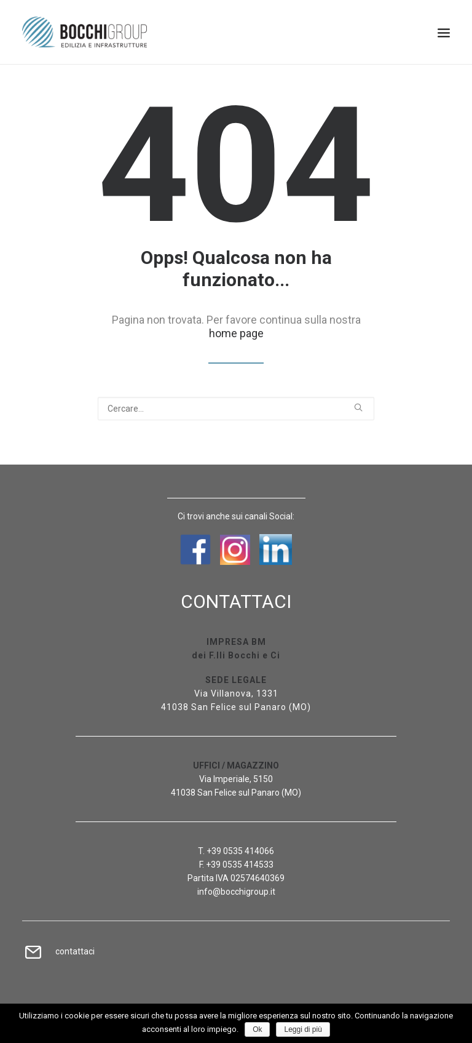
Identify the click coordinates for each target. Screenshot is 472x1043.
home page (236, 333)
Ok (257, 1029)
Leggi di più (302, 1029)
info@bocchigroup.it (236, 892)
